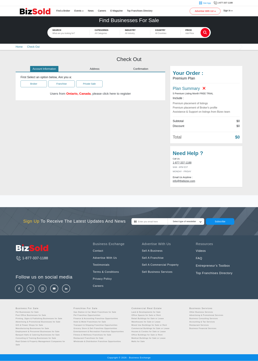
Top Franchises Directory (140, 10)
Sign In (228, 10)
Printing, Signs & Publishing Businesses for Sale (39, 318)
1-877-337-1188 (182, 162)
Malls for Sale (138, 341)
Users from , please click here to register (90, 93)
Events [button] (79, 10)
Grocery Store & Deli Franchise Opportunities (95, 328)
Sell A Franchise (154, 258)
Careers (102, 10)
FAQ (199, 258)
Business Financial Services (202, 328)
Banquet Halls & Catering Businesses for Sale (38, 335)
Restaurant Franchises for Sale (88, 338)
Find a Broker (63, 10)
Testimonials (102, 265)
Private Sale (89, 83)
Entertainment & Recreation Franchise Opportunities (99, 331)
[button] (105, 32)
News (91, 10)
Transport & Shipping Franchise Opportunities (95, 325)
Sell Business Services (158, 273)
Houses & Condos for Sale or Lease (148, 331)
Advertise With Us (106, 258)
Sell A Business (153, 250)
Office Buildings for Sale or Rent (147, 335)
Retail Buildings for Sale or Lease (147, 318)
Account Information (44, 68)
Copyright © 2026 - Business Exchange (129, 357)
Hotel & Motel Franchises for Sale (90, 322)
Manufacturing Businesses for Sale (32, 328)
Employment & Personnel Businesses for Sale (37, 331)
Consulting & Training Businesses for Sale (36, 338)
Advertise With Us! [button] (205, 11)
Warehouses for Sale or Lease (145, 322)
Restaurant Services (199, 325)
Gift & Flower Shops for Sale (29, 325)
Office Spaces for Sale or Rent (146, 315)
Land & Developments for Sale (146, 312)
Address (95, 68)
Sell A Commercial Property (162, 265)
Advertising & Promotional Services (206, 315)
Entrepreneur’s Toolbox (213, 265)
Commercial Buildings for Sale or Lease (150, 328)
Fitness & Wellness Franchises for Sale (92, 335)
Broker (33, 83)
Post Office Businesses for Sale (31, 315)
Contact (98, 250)
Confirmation (140, 68)
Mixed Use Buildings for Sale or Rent (149, 325)
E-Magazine (116, 10)
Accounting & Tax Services (202, 322)
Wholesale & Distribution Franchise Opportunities (97, 341)
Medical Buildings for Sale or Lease (148, 338)
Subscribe (220, 221)
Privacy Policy (103, 280)
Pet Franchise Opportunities (87, 315)
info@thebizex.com (184, 181)
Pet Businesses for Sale (27, 312)
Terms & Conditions (107, 273)
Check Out (33, 46)
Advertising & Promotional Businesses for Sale (38, 322)
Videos (201, 250)
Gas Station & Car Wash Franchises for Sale (95, 312)
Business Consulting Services (203, 318)
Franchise (61, 83)
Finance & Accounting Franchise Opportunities (96, 318)
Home (19, 46)
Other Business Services (201, 312)
